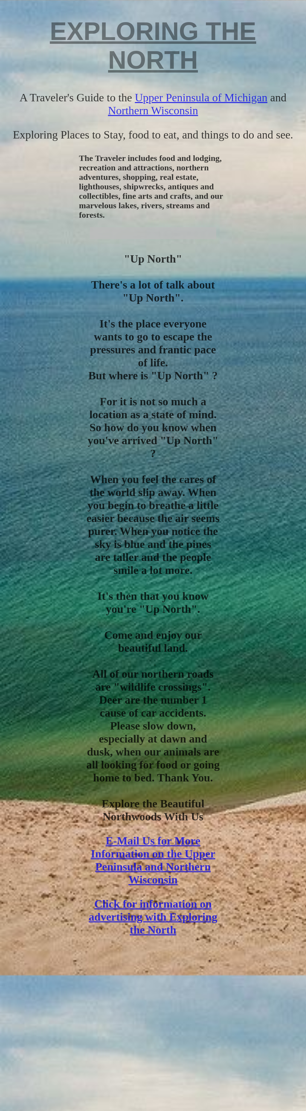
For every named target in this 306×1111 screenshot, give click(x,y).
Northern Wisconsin (153, 110)
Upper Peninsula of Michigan (201, 97)
